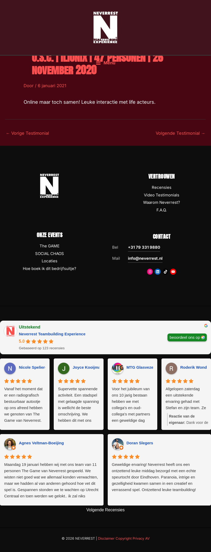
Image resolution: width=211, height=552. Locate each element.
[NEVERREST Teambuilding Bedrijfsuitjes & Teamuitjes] (106, 27)
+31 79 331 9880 (144, 247)
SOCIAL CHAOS (49, 253)
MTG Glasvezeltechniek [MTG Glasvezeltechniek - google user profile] (149, 367)
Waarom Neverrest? (161, 202)
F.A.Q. (161, 209)
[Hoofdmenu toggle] (105, 63)
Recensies (161, 187)
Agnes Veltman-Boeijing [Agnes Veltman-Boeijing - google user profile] (41, 443)
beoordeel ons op (185, 337)
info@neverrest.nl (145, 258)
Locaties (49, 260)
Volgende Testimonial (180, 133)
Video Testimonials (161, 194)
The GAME (49, 245)
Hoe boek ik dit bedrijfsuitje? (49, 268)
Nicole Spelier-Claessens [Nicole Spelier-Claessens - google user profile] (42, 367)
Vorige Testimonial (27, 133)
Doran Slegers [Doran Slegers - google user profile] (140, 443)
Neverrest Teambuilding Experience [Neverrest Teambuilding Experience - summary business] (52, 334)
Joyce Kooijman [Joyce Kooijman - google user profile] (88, 367)
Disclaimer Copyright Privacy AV (124, 538)
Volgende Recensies (105, 510)
